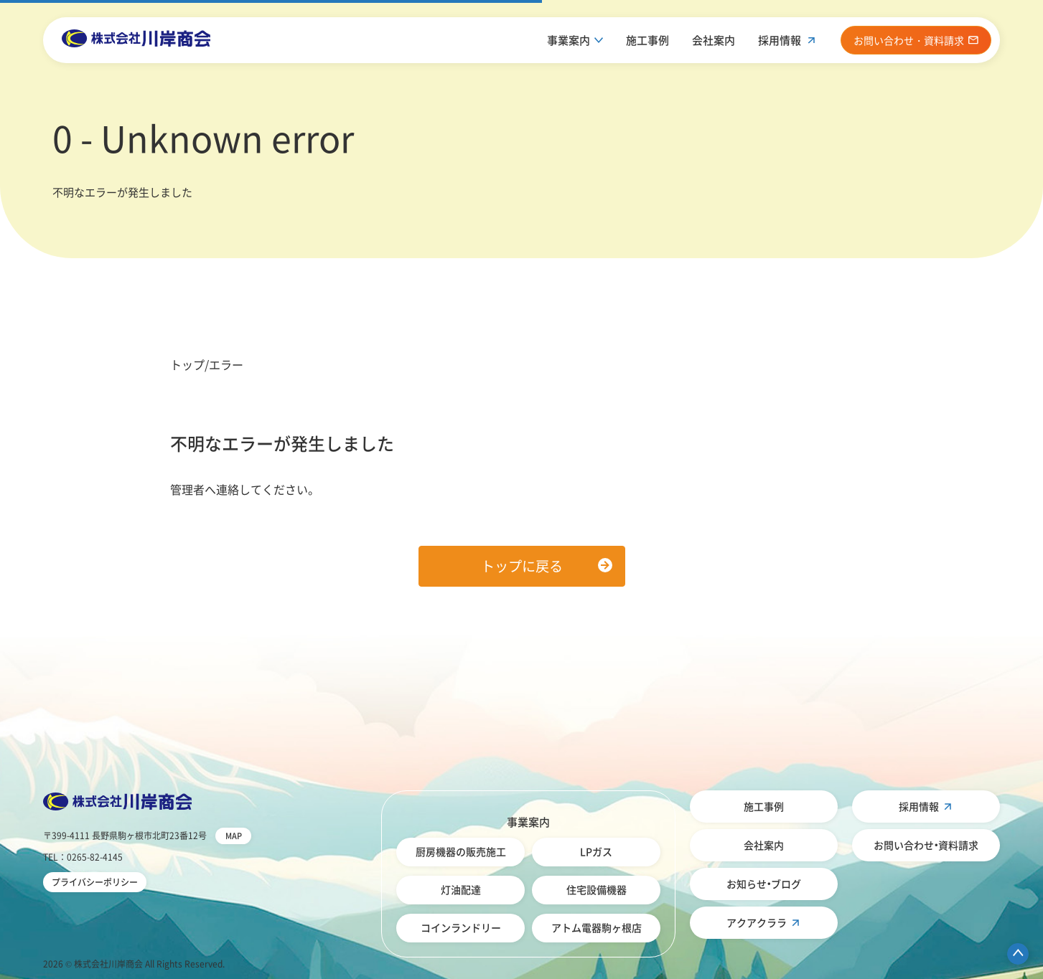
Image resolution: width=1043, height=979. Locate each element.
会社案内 (713, 40)
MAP (233, 836)
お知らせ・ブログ (764, 883)
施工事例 (647, 40)
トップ (187, 364)
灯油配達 (461, 889)
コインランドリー (461, 927)
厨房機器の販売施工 (461, 851)
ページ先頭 (1018, 954)
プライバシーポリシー (95, 882)
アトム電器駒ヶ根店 (596, 927)
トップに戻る (522, 566)
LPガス (596, 851)
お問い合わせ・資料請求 (926, 845)
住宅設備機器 (596, 889)
